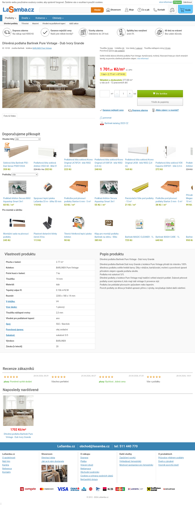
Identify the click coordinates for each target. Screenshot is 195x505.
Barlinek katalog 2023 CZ (116, 123)
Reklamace (85, 468)
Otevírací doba (48, 457)
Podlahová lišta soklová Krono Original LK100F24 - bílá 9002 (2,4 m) (109, 162)
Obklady (58, 17)
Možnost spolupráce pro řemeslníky (136, 465)
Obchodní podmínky (89, 472)
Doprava (84, 457)
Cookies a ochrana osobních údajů (96, 476)
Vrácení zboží (86, 465)
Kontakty (6, 472)
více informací (143, 59)
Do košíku (160, 93)
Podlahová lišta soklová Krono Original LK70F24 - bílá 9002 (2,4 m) (78, 162)
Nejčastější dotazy (89, 479)
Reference (7, 468)
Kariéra (5, 465)
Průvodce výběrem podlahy (171, 457)
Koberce (41, 17)
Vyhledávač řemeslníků (130, 461)
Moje (129, 10)
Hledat (97, 10)
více (165, 2)
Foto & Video (10, 116)
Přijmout (177, 2)
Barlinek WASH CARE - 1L (168, 237)
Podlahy (10, 17)
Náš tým (6, 461)
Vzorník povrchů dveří (168, 465)
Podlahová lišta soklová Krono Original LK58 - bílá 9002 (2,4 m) (139, 162)
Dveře (26, 17)
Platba (83, 461)
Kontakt (159, 10)
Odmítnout (187, 2)
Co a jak (143, 10)
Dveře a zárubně (166, 461)
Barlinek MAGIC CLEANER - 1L (139, 237)
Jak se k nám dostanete (52, 461)
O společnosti (8, 457)
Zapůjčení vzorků (127, 457)
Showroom (113, 10)
